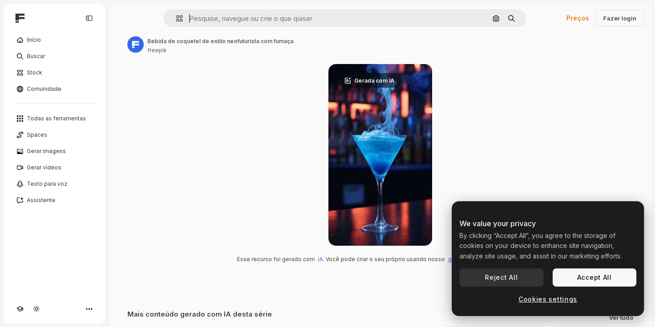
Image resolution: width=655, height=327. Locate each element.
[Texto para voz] (54, 184)
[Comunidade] (54, 89)
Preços (577, 18)
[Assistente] (54, 200)
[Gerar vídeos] (54, 167)
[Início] (54, 40)
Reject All (501, 277)
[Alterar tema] (36, 309)
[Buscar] (54, 56)
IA (320, 259)
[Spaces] (54, 135)
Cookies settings (548, 299)
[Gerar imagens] (54, 151)
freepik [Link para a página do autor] (157, 50)
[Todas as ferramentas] (54, 118)
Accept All (594, 277)
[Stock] (54, 72)
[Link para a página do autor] (135, 44)
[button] (175, 18)
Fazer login (619, 18)
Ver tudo (621, 317)
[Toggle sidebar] (89, 18)
